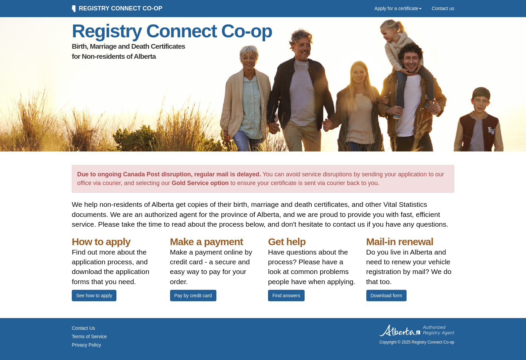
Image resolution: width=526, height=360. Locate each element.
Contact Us (83, 328)
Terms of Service (89, 336)
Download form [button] (386, 295)
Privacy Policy (86, 345)
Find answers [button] (286, 295)
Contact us (443, 8)
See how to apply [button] (94, 295)
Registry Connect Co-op (117, 8)
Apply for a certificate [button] (398, 8)
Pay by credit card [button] (193, 295)
